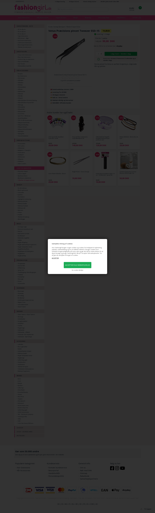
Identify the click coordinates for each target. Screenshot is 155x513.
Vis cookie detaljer (77, 270)
